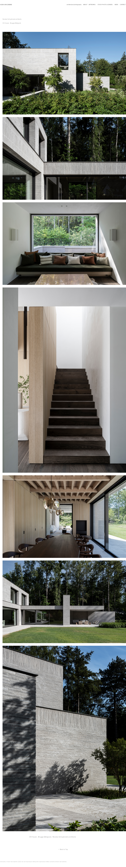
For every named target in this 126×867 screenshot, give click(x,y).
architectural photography (74, 4)
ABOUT (85, 4)
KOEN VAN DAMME (6, 5)
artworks (92, 4)
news (116, 4)
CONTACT (123, 4)
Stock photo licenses (105, 4)
